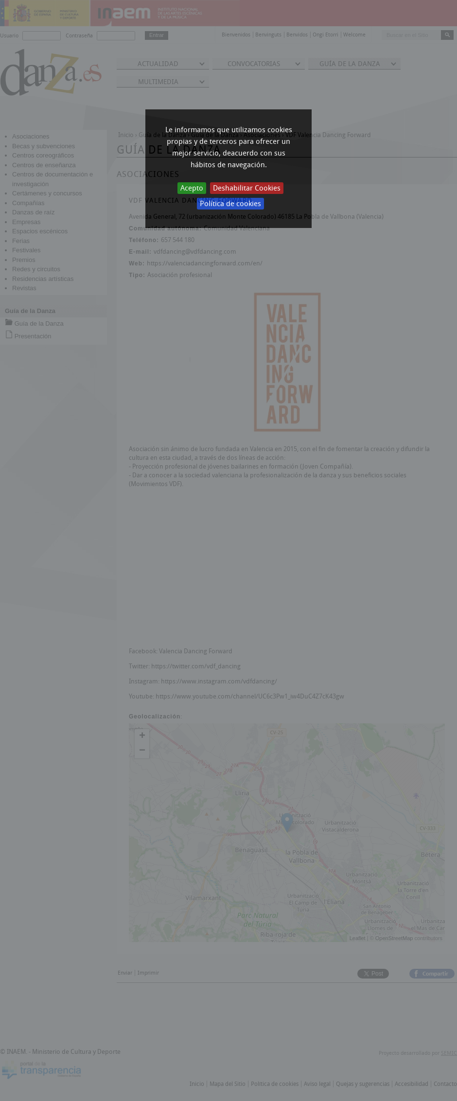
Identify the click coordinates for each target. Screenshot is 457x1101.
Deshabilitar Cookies (247, 188)
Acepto (191, 188)
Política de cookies (230, 203)
